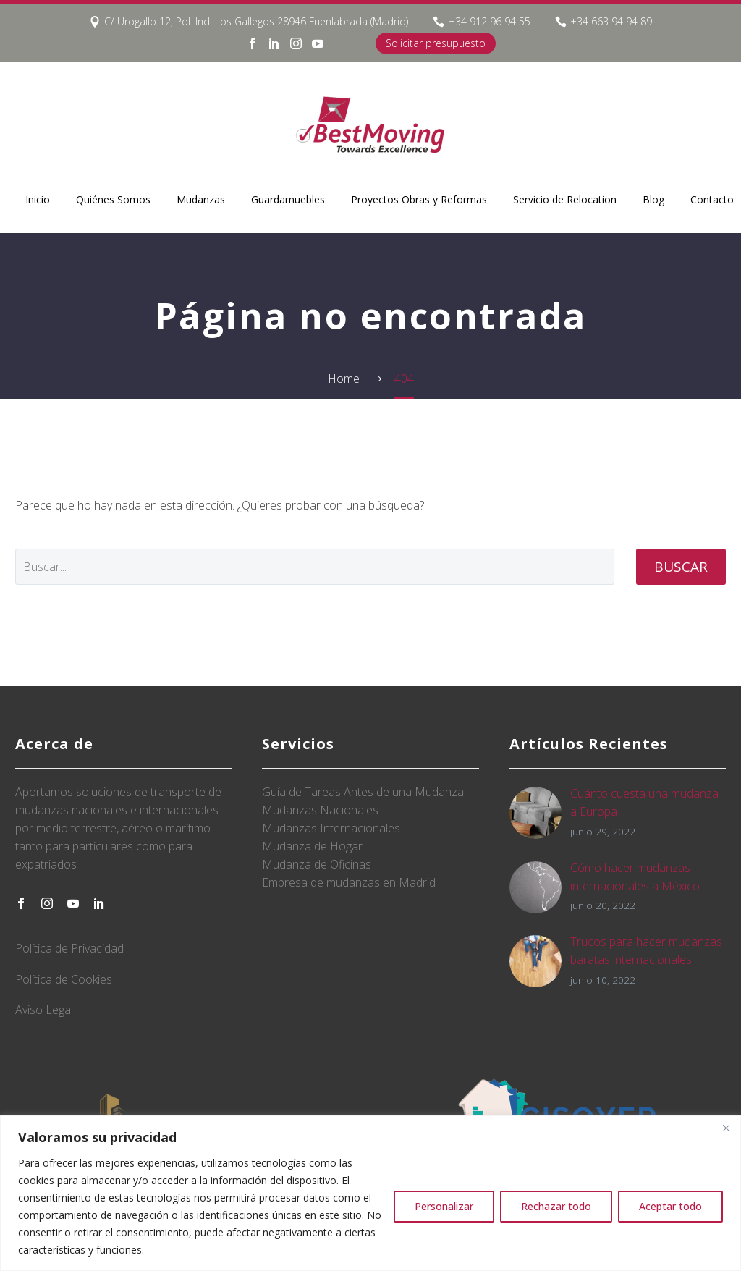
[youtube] (73, 903)
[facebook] (21, 903)
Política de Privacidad (69, 948)
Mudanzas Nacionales (320, 810)
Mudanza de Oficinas (316, 864)
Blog (653, 199)
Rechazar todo (556, 1206)
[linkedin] (99, 903)
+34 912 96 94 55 (489, 21)
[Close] (725, 1127)
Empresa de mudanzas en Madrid (349, 882)
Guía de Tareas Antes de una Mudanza (363, 792)
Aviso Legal (44, 1010)
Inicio (37, 199)
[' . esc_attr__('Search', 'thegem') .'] (314, 567)
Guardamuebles (288, 199)
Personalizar (444, 1206)
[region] (370, 1193)
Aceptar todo (670, 1206)
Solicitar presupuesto (436, 43)
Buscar (681, 566)
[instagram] (47, 903)
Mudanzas (201, 199)
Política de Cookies (63, 979)
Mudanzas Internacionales (331, 828)
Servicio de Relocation (565, 199)
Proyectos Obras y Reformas (419, 199)
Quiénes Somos (113, 199)
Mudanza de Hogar (312, 846)
